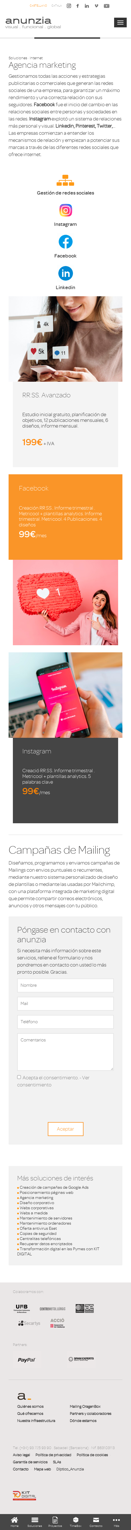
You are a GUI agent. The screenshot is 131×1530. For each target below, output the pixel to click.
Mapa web (42, 1469)
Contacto (21, 1469)
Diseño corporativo (37, 1202)
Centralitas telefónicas (40, 1238)
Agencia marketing (36, 1197)
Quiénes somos (30, 1406)
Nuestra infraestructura (36, 1421)
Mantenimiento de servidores (46, 1218)
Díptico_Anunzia (70, 1469)
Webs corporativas (37, 1208)
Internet (36, 58)
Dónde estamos (83, 1421)
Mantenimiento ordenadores (45, 1223)
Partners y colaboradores (90, 1413)
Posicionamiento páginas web (46, 1192)
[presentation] (60, 1099)
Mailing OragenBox (85, 1406)
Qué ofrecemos (30, 1413)
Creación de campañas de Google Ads (54, 1187)
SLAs (57, 1462)
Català (56, 5)
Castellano (38, 5)
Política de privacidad (53, 1455)
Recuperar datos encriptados (46, 1243)
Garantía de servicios (30, 1462)
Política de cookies (92, 1455)
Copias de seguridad (38, 1233)
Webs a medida (34, 1213)
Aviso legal (21, 1455)
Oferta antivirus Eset (38, 1228)
